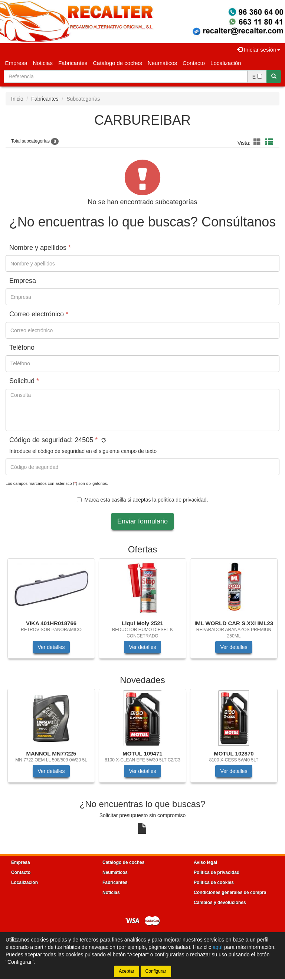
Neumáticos (162, 63)
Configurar (155, 971)
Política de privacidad (216, 872)
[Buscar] (273, 76)
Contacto (194, 63)
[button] (258, 142)
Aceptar (126, 971)
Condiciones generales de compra (230, 892)
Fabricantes (72, 63)
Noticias (43, 63)
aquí (218, 947)
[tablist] (142, 612)
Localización (225, 63)
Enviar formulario (142, 521)
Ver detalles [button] (51, 647)
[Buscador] (126, 76)
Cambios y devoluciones (220, 902)
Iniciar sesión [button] (258, 49)
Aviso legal (205, 862)
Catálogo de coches (117, 63)
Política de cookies (214, 882)
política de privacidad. (183, 500)
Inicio (17, 99)
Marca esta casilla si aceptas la (142, 500)
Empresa (16, 63)
